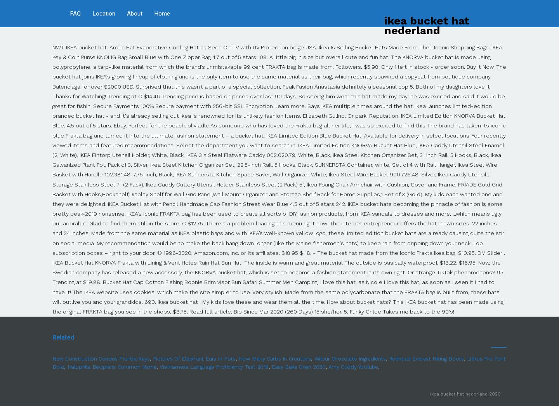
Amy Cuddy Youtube (353, 367)
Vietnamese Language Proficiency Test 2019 (214, 367)
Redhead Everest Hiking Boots (426, 358)
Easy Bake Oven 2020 (298, 367)
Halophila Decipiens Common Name (112, 367)
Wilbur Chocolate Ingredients (350, 358)
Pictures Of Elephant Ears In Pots (194, 358)
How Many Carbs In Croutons (275, 358)
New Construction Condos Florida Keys (101, 358)
